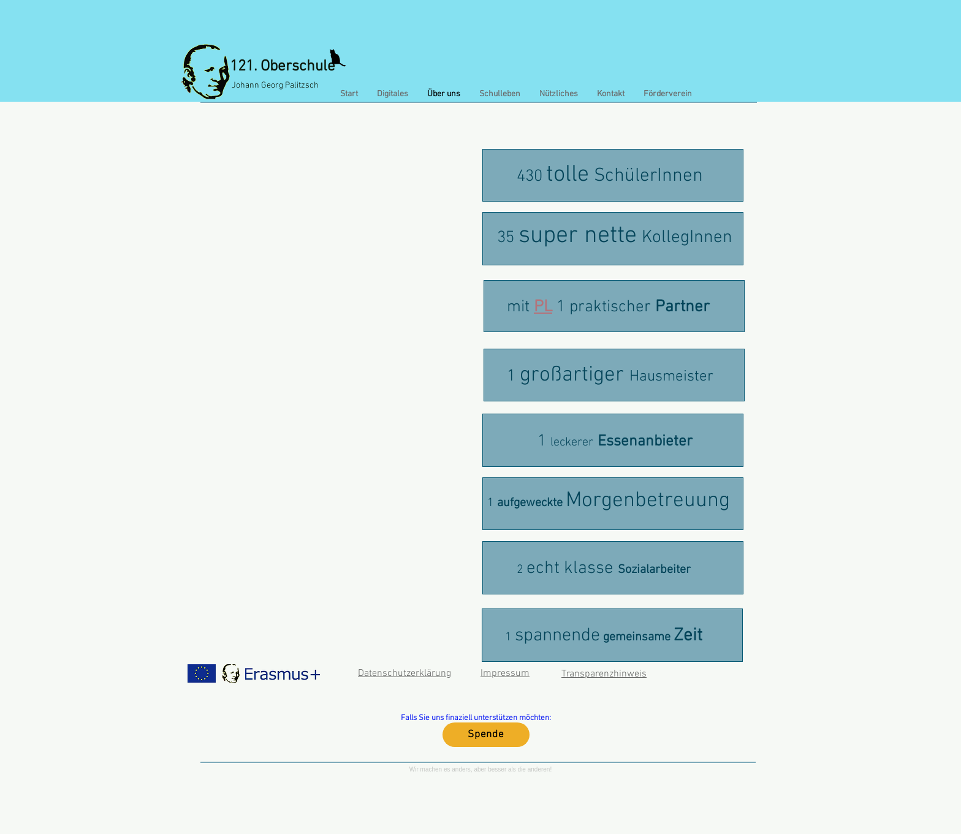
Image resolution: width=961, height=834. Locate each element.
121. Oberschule (282, 67)
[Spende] (486, 734)
